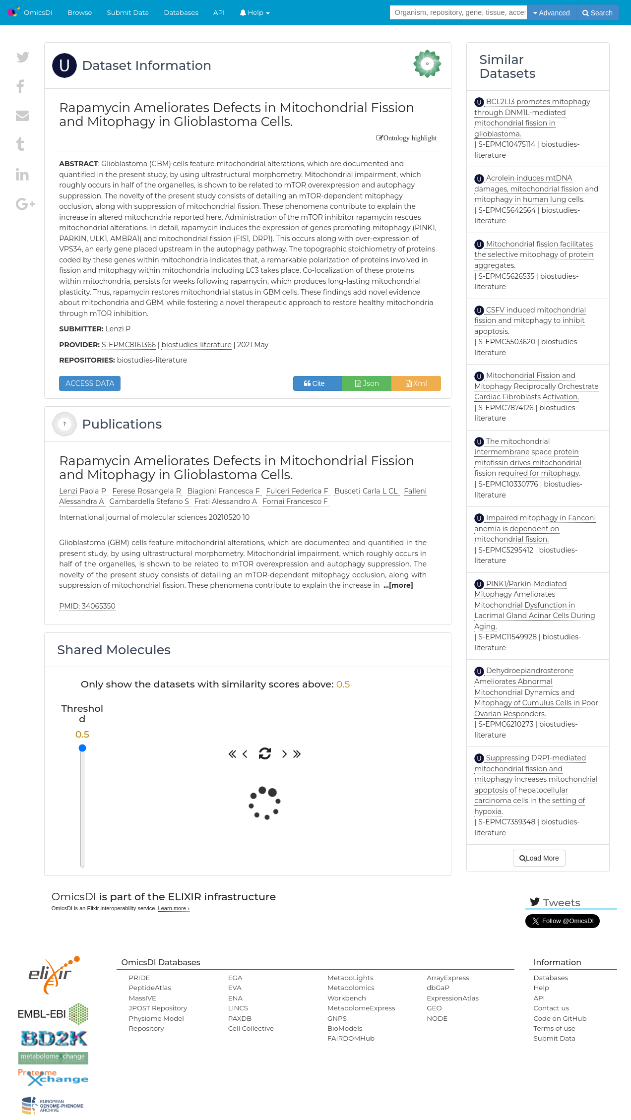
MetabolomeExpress (361, 1008)
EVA (235, 988)
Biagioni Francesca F (225, 491)
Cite (318, 383)
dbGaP (438, 988)
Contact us (551, 1008)
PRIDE (139, 978)
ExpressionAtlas (453, 998)
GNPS (337, 1018)
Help (255, 12)
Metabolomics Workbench (351, 992)
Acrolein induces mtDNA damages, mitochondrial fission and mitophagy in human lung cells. (536, 189)
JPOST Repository (157, 1008)
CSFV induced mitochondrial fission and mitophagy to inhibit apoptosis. (530, 321)
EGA (235, 978)
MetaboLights (350, 978)
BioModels (344, 1028)
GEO (434, 1008)
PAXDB (240, 1018)
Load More (539, 858)
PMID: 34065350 (87, 606)
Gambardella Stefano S (149, 501)
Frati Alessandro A (226, 501)
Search (597, 13)
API (219, 12)
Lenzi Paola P (83, 491)
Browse (79, 12)
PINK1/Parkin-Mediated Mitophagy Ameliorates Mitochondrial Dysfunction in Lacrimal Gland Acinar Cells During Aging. (534, 605)
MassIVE (142, 998)
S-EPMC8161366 (129, 344)
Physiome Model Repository (156, 1023)
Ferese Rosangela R (148, 491)
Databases (181, 12)
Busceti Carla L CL (367, 491)
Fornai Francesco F (295, 501)
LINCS (238, 1008)
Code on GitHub (560, 1018)
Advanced (551, 13)
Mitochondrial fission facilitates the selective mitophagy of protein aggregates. (533, 255)
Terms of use (554, 1028)
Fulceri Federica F (298, 491)
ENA (235, 998)
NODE (437, 1018)
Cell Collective (251, 1028)
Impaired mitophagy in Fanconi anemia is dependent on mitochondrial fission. (535, 528)
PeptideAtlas (149, 988)
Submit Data (128, 12)
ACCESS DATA (89, 383)
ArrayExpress (448, 978)
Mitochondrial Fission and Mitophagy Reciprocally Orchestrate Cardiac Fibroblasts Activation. (536, 386)
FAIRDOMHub (351, 1038)
